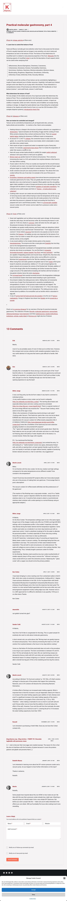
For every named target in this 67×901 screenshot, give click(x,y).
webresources (40, 314)
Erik (13, 340)
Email (28, 824)
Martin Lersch (16, 463)
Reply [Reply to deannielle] (58, 609)
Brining (12, 157)
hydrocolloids (25, 31)
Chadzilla (48, 243)
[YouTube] (9, 872)
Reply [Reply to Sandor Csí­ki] (58, 624)
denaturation (14, 132)
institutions (9, 316)
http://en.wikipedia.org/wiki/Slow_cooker (25, 402)
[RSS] (11, 872)
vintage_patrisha (18, 40)
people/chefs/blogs (51, 314)
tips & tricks (47, 31)
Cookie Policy (32, 898)
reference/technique (12, 314)
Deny (33, 894)
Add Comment (12, 829)
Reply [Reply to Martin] (58, 786)
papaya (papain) (29, 252)
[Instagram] (6, 872)
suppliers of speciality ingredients (46, 186)
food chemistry (24, 314)
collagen (28, 138)
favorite (32, 311)
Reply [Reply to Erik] (58, 340)
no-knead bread (17, 275)
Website (47, 823)
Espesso (21, 234)
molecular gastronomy (36, 31)
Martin (14, 786)
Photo (9, 40)
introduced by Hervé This (31, 109)
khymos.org (32, 316)
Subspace (16, 116)
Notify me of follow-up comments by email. (21, 847)
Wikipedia (51, 56)
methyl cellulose (51, 152)
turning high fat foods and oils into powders (29, 296)
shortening (36, 273)
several (54, 134)
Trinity (14, 214)
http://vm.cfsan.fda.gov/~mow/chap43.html (26, 406)
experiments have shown (31, 148)
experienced (22, 259)
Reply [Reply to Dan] (58, 366)
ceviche (12, 175)
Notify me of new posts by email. (18, 853)
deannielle (15, 609)
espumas (28, 232)
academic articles (11, 31)
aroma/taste (53, 311)
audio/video (23, 316)
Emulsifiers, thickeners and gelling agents (23, 177)
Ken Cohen (15, 572)
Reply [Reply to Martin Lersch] (58, 462)
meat (16, 157)
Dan (13, 367)
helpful (12, 136)
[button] (64, 878)
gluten (51, 262)
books (19, 31)
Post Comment (12, 859)
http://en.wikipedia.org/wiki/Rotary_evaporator (27, 442)
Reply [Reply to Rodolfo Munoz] (58, 760)
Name (10, 824)
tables (16, 136)
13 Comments (10, 32)
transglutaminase (15, 243)
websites (53, 31)
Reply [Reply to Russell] (58, 721)
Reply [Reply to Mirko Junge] (58, 390)
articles (16, 316)
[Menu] (63, 7)
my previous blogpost (19, 309)
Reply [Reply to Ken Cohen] (58, 572)
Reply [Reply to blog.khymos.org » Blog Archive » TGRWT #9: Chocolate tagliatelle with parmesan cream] (52, 740)
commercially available (50, 202)
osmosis (31, 223)
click (27, 58)
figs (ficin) (37, 252)
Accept (33, 890)
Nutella (43, 298)
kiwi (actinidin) (48, 252)
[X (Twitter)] (4, 872)
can (19, 157)
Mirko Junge (16, 391)
